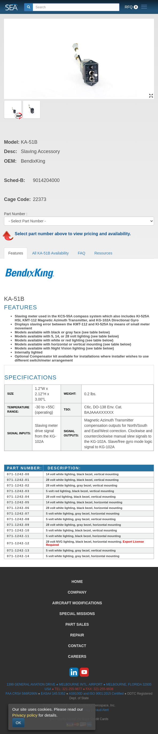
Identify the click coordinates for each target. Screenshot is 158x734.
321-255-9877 (72, 689)
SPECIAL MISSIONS (77, 613)
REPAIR (77, 635)
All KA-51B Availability (50, 253)
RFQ (131, 7)
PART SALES (77, 624)
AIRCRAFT (77, 603)
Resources (103, 253)
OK (18, 723)
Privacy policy (24, 715)
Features (15, 253)
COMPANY (77, 592)
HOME (77, 581)
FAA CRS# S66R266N (21, 693)
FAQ (81, 253)
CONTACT (77, 646)
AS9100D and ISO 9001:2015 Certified (96, 693)
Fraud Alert (101, 710)
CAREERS (77, 656)
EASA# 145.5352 (53, 693)
